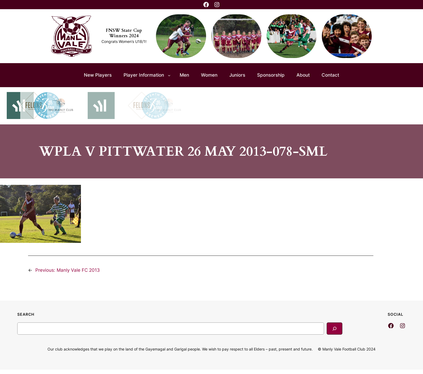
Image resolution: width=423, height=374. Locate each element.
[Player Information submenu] (169, 75)
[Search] (334, 328)
